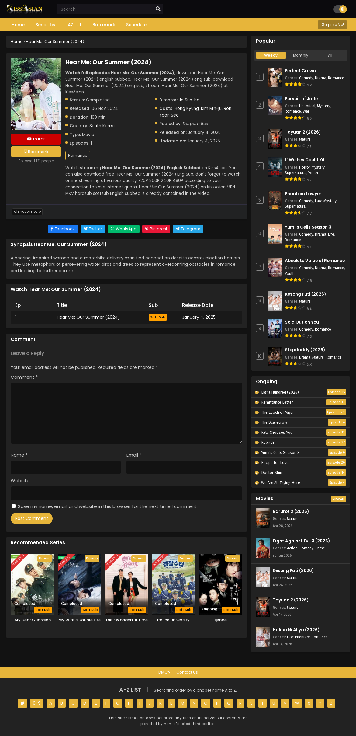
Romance (78, 155)
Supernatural (295, 172)
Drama (320, 77)
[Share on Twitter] (93, 229)
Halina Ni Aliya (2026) (296, 630)
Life (331, 234)
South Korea (102, 126)
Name (19, 455)
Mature (305, 139)
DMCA (164, 672)
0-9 (37, 703)
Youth (313, 172)
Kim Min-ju (211, 108)
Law (318, 200)
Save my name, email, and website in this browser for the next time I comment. (108, 506)
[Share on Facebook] (63, 229)
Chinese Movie (27, 211)
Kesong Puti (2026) (305, 294)
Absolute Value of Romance (315, 261)
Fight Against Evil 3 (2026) (301, 541)
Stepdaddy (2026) (305, 350)
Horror (304, 167)
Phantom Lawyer (303, 194)
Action (292, 548)
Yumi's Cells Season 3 (308, 227)
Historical (307, 105)
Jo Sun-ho (189, 100)
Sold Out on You (302, 322)
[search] (158, 9)
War (306, 111)
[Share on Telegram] (188, 229)
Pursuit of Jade (301, 99)
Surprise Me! (332, 24)
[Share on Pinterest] (156, 229)
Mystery (323, 105)
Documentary (298, 637)
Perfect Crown (300, 71)
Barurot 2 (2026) (291, 511)
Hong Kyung (187, 108)
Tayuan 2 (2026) (303, 132)
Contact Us (187, 672)
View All (338, 499)
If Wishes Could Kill (305, 160)
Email (133, 455)
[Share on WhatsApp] (124, 229)
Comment (24, 377)
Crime (320, 548)
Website (20, 480)
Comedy (306, 77)
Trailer (36, 139)
